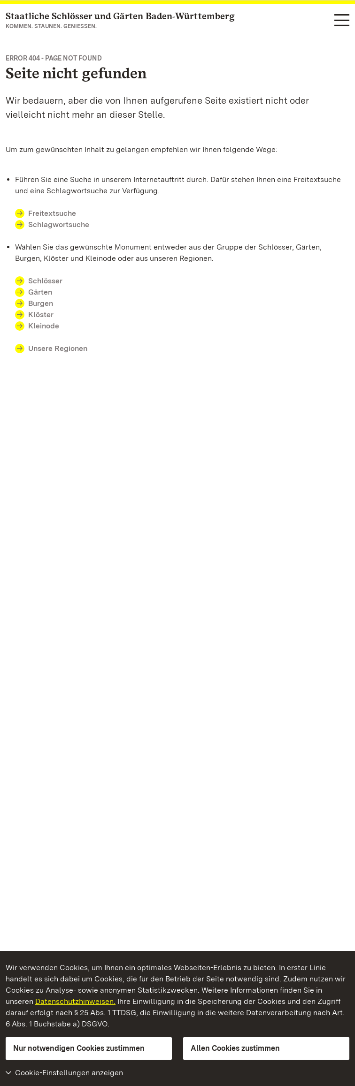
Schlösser (45, 280)
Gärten (40, 292)
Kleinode (43, 325)
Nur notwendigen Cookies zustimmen (79, 1048)
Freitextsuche (52, 213)
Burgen (40, 303)
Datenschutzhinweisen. (75, 1001)
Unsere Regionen (57, 348)
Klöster (41, 314)
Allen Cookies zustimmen (235, 1048)
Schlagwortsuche (58, 224)
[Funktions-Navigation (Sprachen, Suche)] (341, 21)
